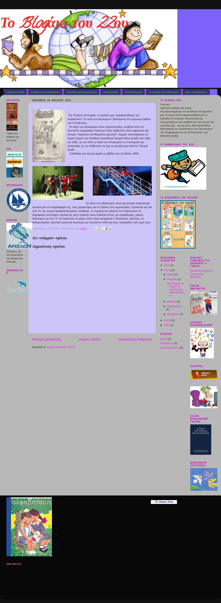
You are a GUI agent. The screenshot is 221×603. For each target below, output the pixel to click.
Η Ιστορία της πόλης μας (164, 92)
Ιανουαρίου (173, 314)
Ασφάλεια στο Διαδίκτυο (45, 92)
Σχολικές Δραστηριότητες (81, 92)
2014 (167, 265)
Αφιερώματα (110, 92)
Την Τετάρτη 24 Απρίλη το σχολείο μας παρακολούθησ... (175, 289)
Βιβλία (163, 338)
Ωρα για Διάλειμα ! (196, 92)
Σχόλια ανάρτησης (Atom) (61, 347)
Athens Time (164, 501)
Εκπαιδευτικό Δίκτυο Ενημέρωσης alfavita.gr (201, 273)
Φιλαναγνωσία (133, 92)
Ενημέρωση (166, 343)
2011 (167, 325)
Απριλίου (172, 279)
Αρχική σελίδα (15, 92)
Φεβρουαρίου (174, 306)
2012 (167, 320)
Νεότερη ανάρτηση (46, 339)
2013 (167, 270)
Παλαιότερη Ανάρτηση (135, 339)
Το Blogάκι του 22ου (64, 24)
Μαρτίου (172, 301)
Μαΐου (171, 274)
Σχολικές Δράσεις (169, 347)
